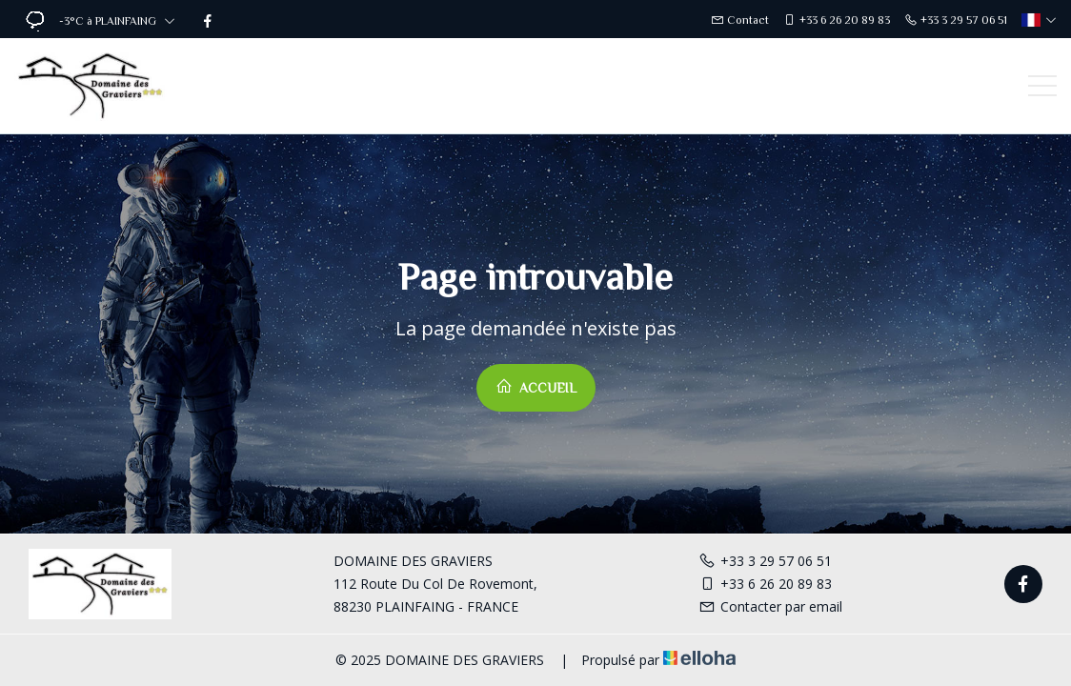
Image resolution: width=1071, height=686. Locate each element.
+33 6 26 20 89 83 (765, 584)
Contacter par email (770, 606)
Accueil (535, 386)
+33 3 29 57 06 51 (765, 561)
